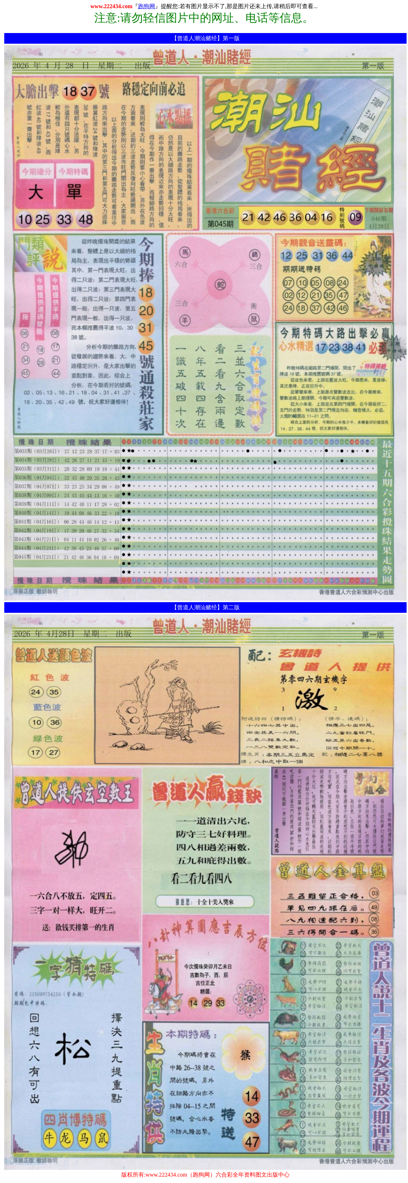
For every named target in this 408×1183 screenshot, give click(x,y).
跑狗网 (146, 6)
